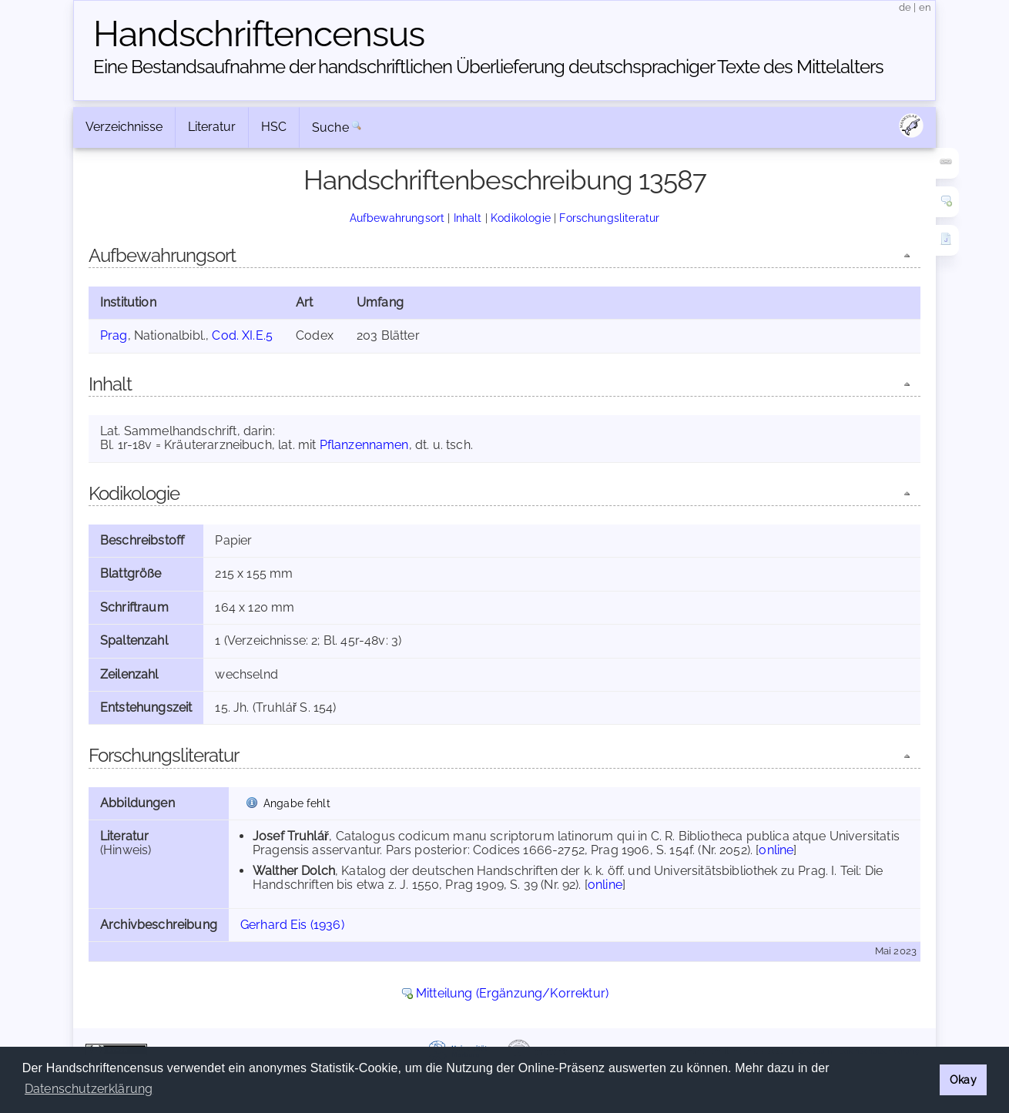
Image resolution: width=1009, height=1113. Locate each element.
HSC (274, 126)
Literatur (212, 126)
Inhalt (468, 217)
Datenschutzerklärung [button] (89, 1088)
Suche (330, 127)
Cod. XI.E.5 (242, 335)
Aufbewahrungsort (397, 217)
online (776, 850)
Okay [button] (963, 1079)
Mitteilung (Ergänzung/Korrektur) (512, 993)
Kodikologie (521, 217)
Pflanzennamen (364, 444)
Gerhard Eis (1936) (292, 924)
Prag (114, 335)
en (925, 7)
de (905, 7)
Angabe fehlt (296, 803)
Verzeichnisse (124, 126)
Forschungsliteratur (609, 217)
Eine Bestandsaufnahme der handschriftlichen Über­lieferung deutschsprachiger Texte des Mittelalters (488, 66)
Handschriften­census (258, 34)
